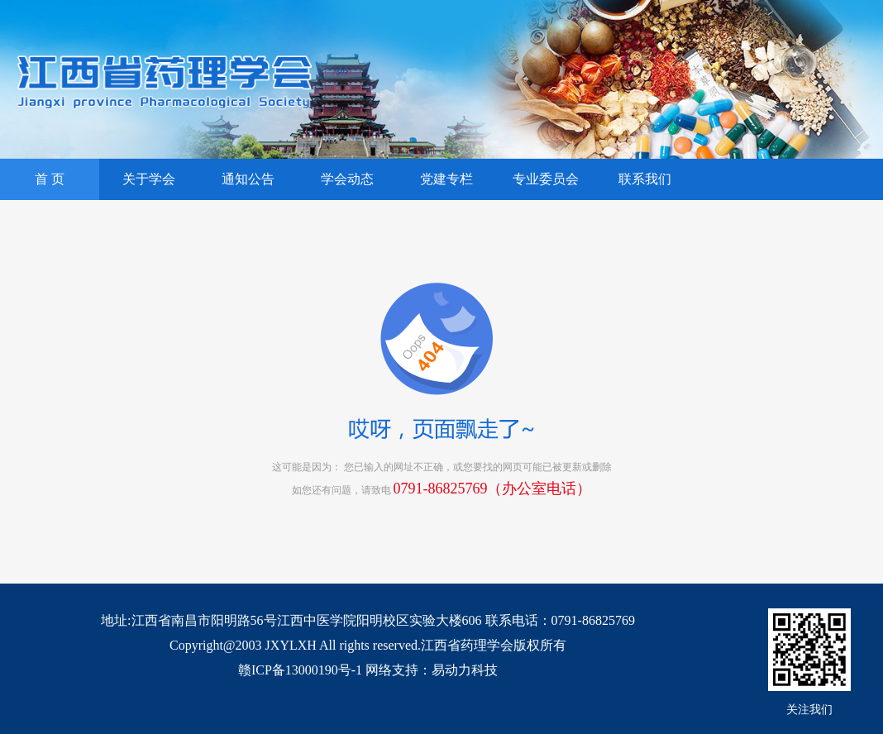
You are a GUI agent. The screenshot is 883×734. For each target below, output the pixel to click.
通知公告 (248, 179)
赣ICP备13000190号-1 (300, 670)
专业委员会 (546, 179)
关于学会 (148, 179)
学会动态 (347, 179)
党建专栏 (446, 179)
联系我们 (644, 179)
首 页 (49, 179)
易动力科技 (465, 670)
